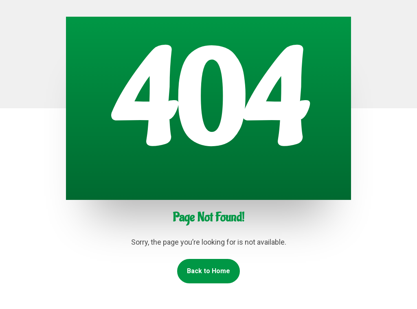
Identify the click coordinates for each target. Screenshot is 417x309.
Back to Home (208, 271)
